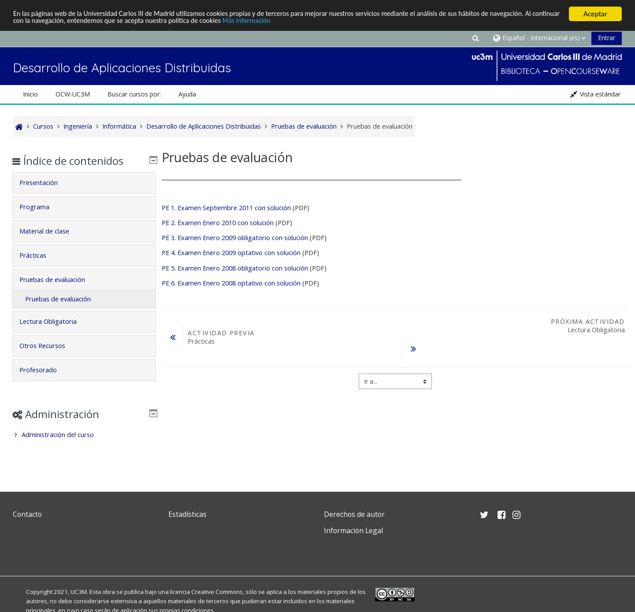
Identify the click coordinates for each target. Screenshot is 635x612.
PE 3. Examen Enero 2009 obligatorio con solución (236, 238)
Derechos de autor (354, 514)
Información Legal (353, 530)
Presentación (45, 182)
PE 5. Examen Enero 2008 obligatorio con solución (235, 268)
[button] (475, 37)
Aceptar (595, 14)
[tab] (84, 182)
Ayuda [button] (187, 94)
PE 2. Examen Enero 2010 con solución (218, 223)
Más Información (301, 21)
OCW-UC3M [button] (73, 94)
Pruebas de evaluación (58, 279)
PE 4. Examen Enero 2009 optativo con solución (231, 253)
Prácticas (39, 255)
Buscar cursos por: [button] (134, 94)
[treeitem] (84, 435)
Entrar (606, 37)
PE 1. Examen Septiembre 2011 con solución (226, 208)
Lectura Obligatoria (54, 321)
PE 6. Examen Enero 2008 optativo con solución (231, 283)
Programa (41, 207)
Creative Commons (217, 592)
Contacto (27, 514)
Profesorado (44, 370)
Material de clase (50, 231)
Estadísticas (187, 514)
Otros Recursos (48, 345)
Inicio (30, 94)
